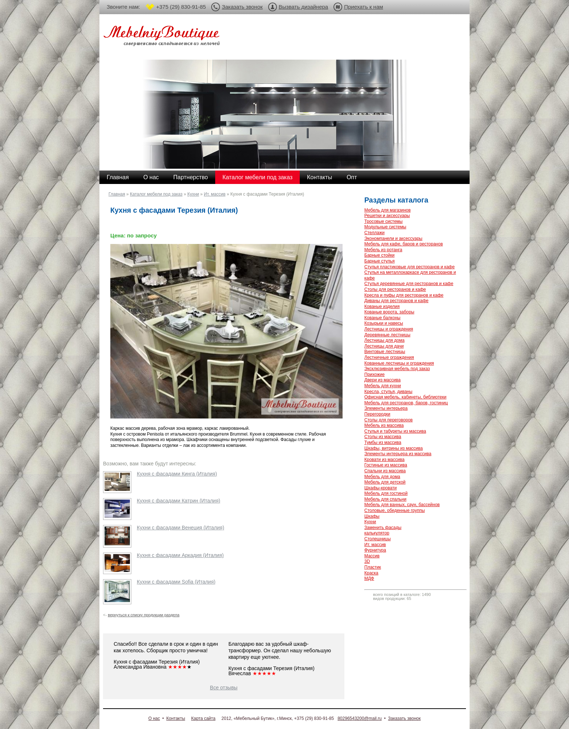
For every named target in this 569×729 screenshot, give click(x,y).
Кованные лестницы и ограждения (399, 363)
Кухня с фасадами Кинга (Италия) (177, 474)
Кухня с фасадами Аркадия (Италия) (180, 555)
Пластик (372, 567)
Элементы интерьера (386, 408)
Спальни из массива (385, 470)
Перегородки (377, 414)
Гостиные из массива (385, 465)
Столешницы (377, 538)
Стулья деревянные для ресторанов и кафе (408, 283)
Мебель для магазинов (387, 210)
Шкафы (372, 516)
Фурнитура (375, 550)
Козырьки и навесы (383, 323)
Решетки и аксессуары (387, 215)
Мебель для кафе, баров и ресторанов (403, 244)
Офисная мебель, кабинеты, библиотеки (405, 397)
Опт (352, 177)
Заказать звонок (242, 7)
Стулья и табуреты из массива (395, 431)
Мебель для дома (382, 476)
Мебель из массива (384, 425)
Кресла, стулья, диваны (388, 391)
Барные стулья (379, 261)
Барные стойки (379, 255)
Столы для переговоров (388, 419)
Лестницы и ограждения (388, 329)
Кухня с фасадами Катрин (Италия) (178, 501)
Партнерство (190, 177)
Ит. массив (214, 194)
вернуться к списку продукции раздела (143, 615)
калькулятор (376, 533)
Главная (118, 177)
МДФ (369, 578)
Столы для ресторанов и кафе (395, 289)
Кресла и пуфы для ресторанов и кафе (403, 295)
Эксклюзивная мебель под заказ (397, 368)
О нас (151, 177)
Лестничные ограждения (389, 357)
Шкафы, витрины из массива (393, 448)
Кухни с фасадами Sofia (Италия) (176, 582)
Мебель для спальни (385, 499)
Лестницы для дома (384, 340)
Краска (371, 573)
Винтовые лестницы (384, 351)
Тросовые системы (383, 221)
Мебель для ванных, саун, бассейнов (402, 504)
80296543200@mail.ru (359, 718)
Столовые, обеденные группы (394, 510)
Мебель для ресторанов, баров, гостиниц (406, 402)
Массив (372, 555)
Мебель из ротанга (383, 249)
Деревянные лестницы (387, 334)
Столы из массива (382, 436)
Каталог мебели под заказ (257, 177)
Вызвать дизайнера (303, 7)
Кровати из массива (384, 459)
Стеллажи (374, 232)
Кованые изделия (382, 306)
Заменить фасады (382, 527)
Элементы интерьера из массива (397, 453)
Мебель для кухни (382, 385)
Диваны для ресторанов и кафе (396, 300)
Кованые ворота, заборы (389, 312)
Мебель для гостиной (386, 493)
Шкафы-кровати (380, 487)
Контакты (319, 177)
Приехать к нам (363, 7)
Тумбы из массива (382, 442)
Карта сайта (203, 718)
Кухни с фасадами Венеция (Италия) (180, 527)
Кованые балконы (382, 317)
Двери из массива (382, 379)
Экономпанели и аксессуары (393, 238)
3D (367, 561)
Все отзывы (224, 687)
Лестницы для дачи (384, 346)
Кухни (193, 194)
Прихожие (374, 374)
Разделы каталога (396, 200)
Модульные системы (385, 226)
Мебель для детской (385, 482)
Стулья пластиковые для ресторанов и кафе (409, 266)
